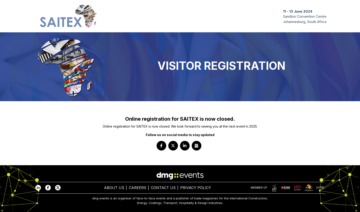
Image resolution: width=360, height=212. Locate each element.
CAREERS (137, 187)
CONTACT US (163, 187)
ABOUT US (114, 187)
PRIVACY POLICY (195, 187)
